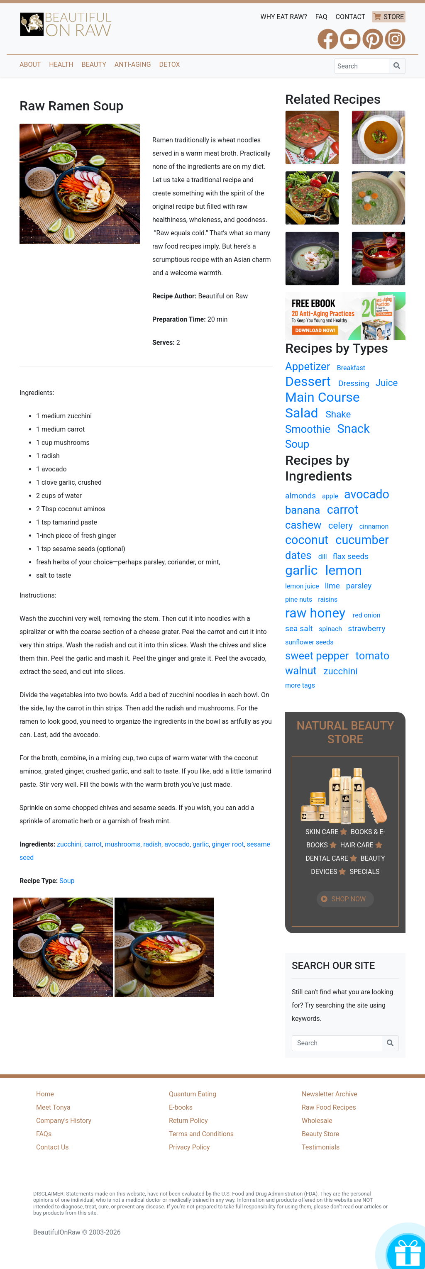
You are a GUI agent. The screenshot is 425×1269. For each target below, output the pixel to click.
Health (61, 64)
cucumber (361, 540)
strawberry (366, 628)
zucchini (69, 844)
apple (330, 496)
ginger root (228, 844)
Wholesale (317, 1121)
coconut (306, 540)
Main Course (322, 397)
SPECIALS (364, 872)
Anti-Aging (133, 64)
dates (298, 555)
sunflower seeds (309, 642)
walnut (301, 670)
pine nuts (298, 599)
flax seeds (351, 556)
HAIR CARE (357, 845)
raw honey (315, 613)
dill (322, 557)
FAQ (321, 17)
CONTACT (351, 17)
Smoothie (307, 429)
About (30, 64)
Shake (338, 414)
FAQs (43, 1134)
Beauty (94, 64)
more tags (300, 685)
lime (332, 586)
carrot (93, 844)
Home (45, 1094)
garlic (201, 844)
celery (340, 525)
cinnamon (374, 526)
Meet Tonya (53, 1107)
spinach (330, 629)
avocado (177, 844)
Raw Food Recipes (329, 1107)
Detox (169, 64)
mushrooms (122, 844)
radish (152, 844)
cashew (303, 525)
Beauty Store (320, 1134)
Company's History (63, 1121)
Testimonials (321, 1147)
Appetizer (307, 366)
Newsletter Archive (329, 1094)
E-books (181, 1107)
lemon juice (302, 586)
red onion (367, 615)
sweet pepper (317, 655)
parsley (358, 586)
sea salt (299, 628)
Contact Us (52, 1147)
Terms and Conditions (201, 1134)
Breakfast (351, 368)
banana (302, 510)
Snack (353, 428)
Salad (301, 413)
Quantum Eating (192, 1094)
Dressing (353, 383)
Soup (66, 881)
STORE (393, 17)
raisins (327, 599)
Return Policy (188, 1121)
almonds (300, 495)
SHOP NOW (349, 899)
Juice (387, 382)
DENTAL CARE (326, 858)
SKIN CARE (321, 832)
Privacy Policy (189, 1147)
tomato (373, 655)
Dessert (308, 381)
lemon (343, 570)
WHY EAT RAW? (284, 17)
